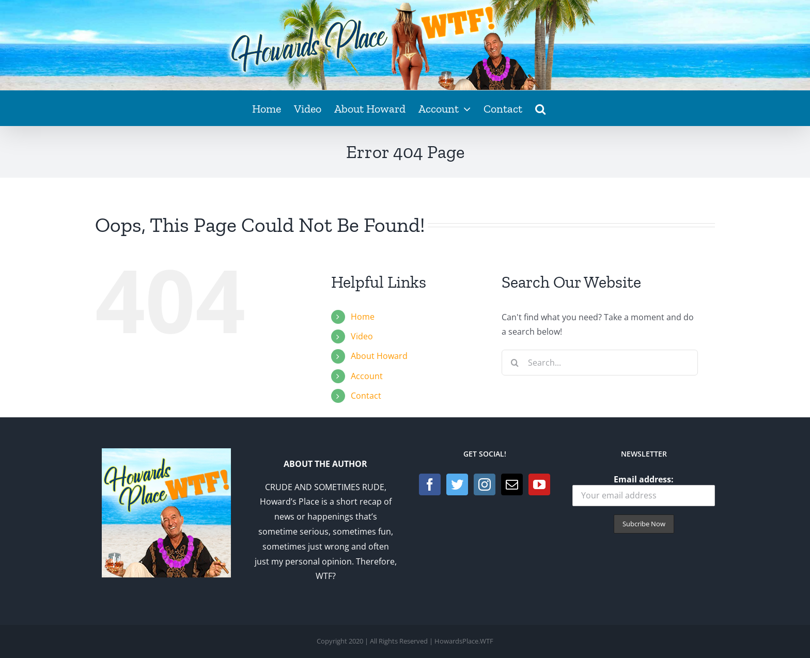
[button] (540, 108)
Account (367, 376)
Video (362, 336)
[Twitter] (457, 484)
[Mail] (512, 484)
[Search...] (600, 362)
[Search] (514, 362)
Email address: (643, 490)
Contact (366, 395)
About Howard (379, 356)
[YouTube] (539, 484)
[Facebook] (430, 484)
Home (363, 316)
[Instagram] (484, 484)
